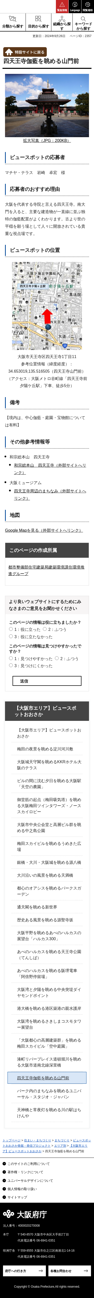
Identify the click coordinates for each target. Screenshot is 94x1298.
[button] (62, 6)
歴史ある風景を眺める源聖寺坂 (45, 920)
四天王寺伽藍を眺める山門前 (43, 1078)
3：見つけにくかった (33, 666)
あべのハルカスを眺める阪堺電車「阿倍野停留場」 (47, 973)
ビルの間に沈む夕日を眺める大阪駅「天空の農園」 (49, 784)
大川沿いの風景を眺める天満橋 (45, 875)
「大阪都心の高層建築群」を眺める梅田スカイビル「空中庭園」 (49, 1043)
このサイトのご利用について (29, 1164)
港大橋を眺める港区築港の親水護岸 (49, 1008)
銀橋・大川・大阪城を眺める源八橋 (49, 862)
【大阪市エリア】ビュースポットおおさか (45, 711)
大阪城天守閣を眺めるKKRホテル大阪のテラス (49, 765)
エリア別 (60, 1145)
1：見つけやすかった (33, 659)
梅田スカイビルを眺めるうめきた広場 (49, 846)
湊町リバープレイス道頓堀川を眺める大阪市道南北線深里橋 (49, 1062)
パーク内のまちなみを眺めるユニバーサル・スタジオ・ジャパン (49, 1094)
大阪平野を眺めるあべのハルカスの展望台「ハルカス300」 (49, 936)
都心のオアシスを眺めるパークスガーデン (49, 891)
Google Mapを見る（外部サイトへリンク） (44, 530)
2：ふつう (57, 629)
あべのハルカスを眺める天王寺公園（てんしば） (49, 955)
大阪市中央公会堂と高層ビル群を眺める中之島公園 (49, 827)
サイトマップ (17, 1197)
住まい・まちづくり (37, 1140)
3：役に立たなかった (33, 637)
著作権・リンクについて (25, 1172)
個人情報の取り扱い (22, 1189)
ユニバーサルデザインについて (30, 1181)
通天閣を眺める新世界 (37, 907)
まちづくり (61, 1140)
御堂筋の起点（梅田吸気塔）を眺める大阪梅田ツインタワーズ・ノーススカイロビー (49, 806)
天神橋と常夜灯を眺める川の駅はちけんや (49, 1113)
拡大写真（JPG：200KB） (47, 140)
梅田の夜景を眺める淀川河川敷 (45, 749)
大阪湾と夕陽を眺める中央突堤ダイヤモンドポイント (49, 992)
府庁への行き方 (15, 1271)
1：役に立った (27, 629)
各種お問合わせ (60, 1271)
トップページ (12, 1140)
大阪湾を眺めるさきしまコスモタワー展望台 (49, 1024)
